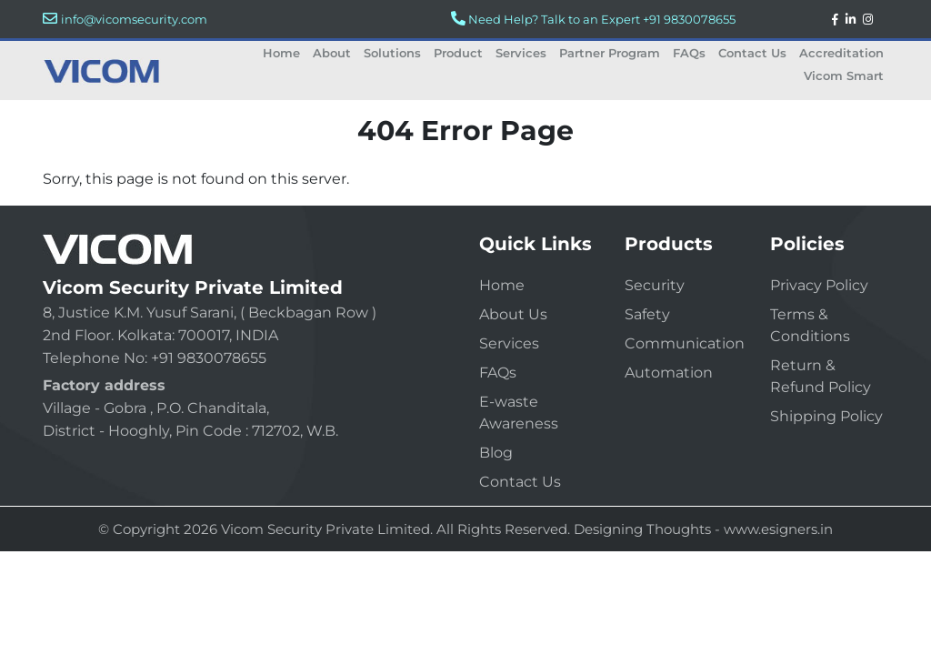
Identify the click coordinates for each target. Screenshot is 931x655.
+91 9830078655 (689, 19)
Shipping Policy (826, 416)
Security (655, 285)
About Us (513, 314)
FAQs (689, 52)
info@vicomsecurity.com (134, 19)
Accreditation (841, 52)
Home (281, 52)
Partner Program (609, 52)
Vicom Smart (844, 75)
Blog (496, 452)
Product (458, 52)
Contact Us (752, 52)
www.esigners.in (778, 529)
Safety (647, 314)
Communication (685, 343)
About (332, 52)
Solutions (392, 52)
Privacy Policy (819, 285)
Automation (669, 372)
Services (521, 52)
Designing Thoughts (642, 529)
